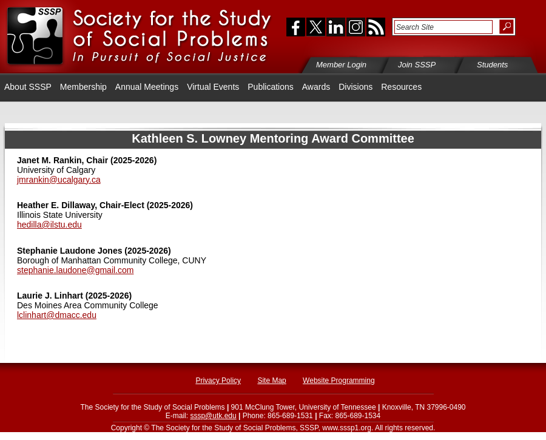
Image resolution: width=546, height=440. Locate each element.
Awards (316, 87)
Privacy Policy (218, 380)
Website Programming (339, 380)
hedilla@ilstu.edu (49, 224)
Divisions (355, 87)
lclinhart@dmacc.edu (56, 315)
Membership (83, 87)
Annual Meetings (146, 87)
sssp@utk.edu (213, 415)
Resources (401, 87)
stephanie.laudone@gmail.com (75, 270)
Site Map (271, 380)
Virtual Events (213, 87)
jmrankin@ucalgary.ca (59, 179)
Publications (271, 87)
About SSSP (28, 87)
